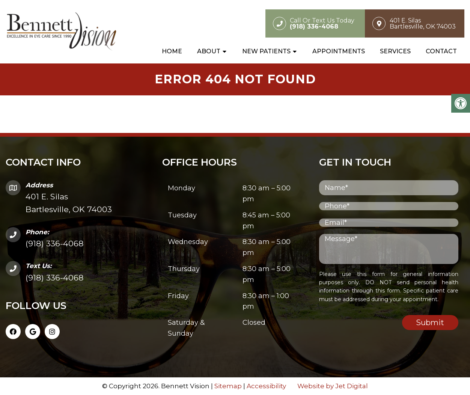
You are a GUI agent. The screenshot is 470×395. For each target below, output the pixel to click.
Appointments (338, 51)
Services (395, 51)
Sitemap (228, 386)
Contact (441, 51)
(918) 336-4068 (55, 243)
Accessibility (266, 386)
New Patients (266, 51)
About (208, 51)
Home (172, 51)
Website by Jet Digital (332, 386)
